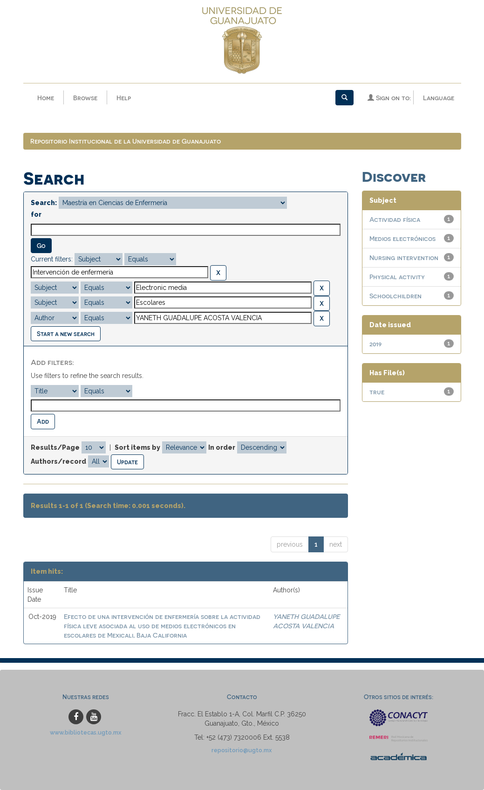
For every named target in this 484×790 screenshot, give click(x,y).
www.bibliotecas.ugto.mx (86, 732)
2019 (375, 344)
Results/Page (55, 447)
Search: (44, 202)
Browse (85, 98)
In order (221, 447)
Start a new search (66, 333)
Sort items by (137, 447)
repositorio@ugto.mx (241, 750)
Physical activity (397, 277)
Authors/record (58, 461)
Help (123, 98)
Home (45, 98)
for (36, 214)
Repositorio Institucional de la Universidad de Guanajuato (125, 141)
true (376, 392)
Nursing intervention (403, 257)
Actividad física (394, 219)
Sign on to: (389, 98)
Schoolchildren (395, 296)
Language (438, 98)
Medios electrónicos (402, 238)
